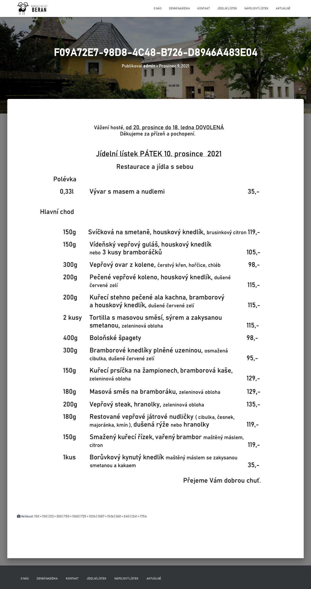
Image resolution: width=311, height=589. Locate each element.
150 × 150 (40, 516)
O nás (158, 8)
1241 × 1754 (139, 516)
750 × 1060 (71, 516)
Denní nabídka (179, 8)
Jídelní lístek (227, 8)
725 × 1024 (88, 516)
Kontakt (203, 8)
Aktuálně (283, 8)
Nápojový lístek (256, 8)
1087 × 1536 (106, 516)
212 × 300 (55, 516)
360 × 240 (122, 516)
